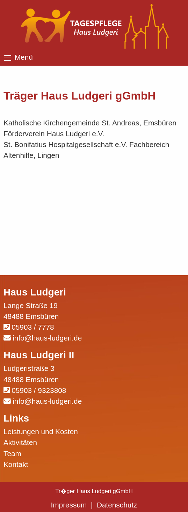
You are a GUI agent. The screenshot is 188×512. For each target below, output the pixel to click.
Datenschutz (117, 505)
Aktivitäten (20, 442)
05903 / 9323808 (39, 390)
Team (12, 453)
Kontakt (15, 464)
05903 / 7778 (33, 327)
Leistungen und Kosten (40, 431)
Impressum (69, 505)
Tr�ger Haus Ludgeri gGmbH (94, 491)
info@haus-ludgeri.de (47, 338)
